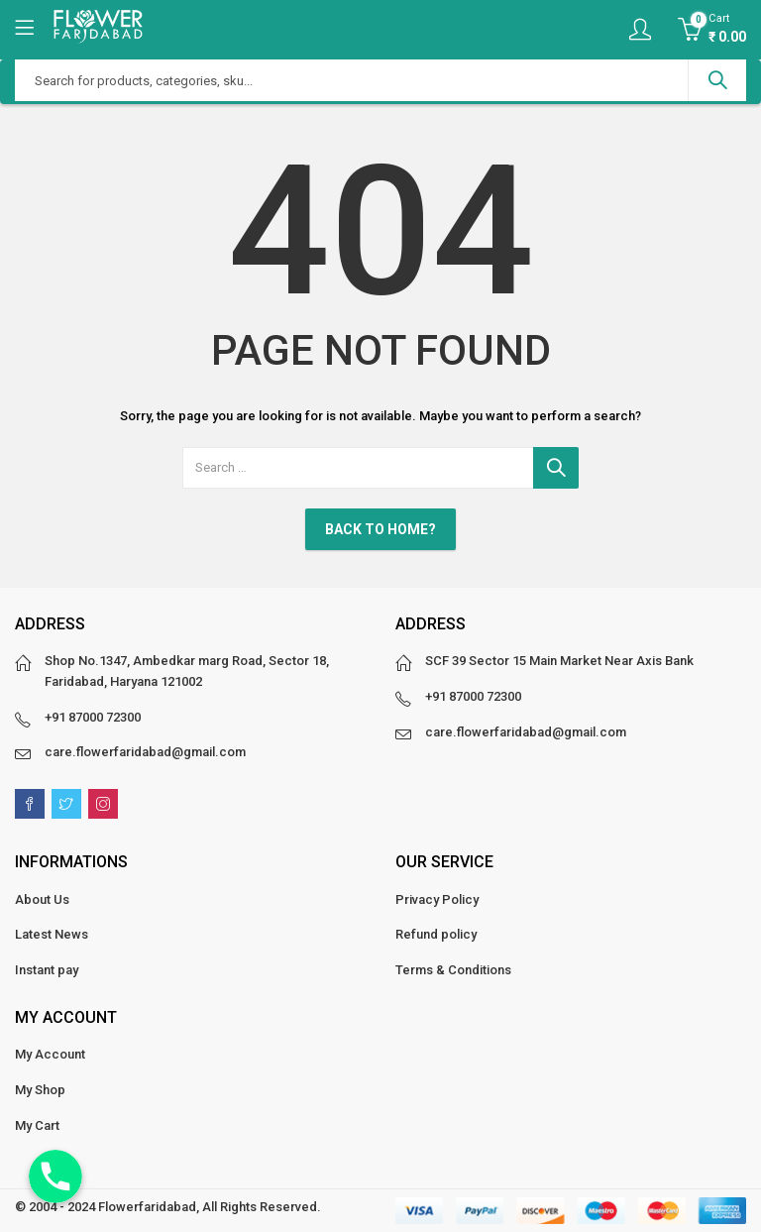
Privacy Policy (437, 899)
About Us (42, 899)
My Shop (40, 1089)
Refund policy (436, 934)
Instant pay (46, 969)
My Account (50, 1054)
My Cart (37, 1125)
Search (717, 80)
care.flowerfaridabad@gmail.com (145, 751)
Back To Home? (380, 529)
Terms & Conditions (453, 969)
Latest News (51, 934)
